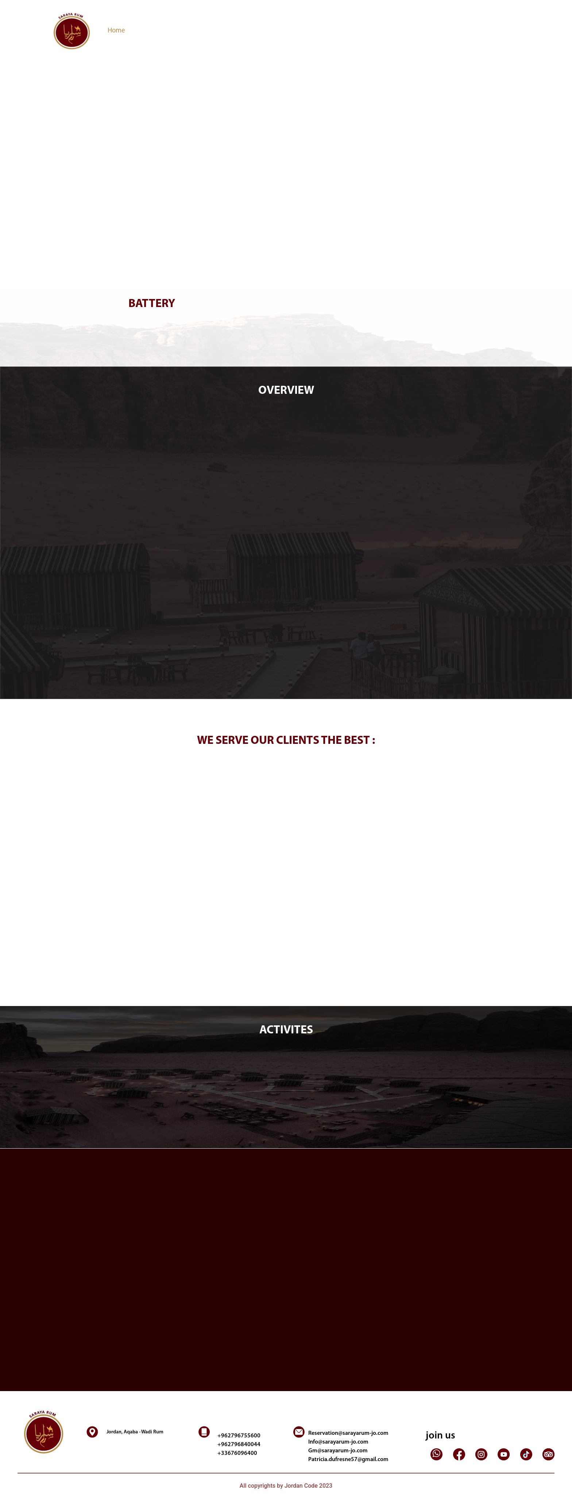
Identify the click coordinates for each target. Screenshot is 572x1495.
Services (176, 30)
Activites (206, 30)
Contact (301, 30)
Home (118, 30)
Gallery (274, 30)
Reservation (241, 30)
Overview (144, 30)
